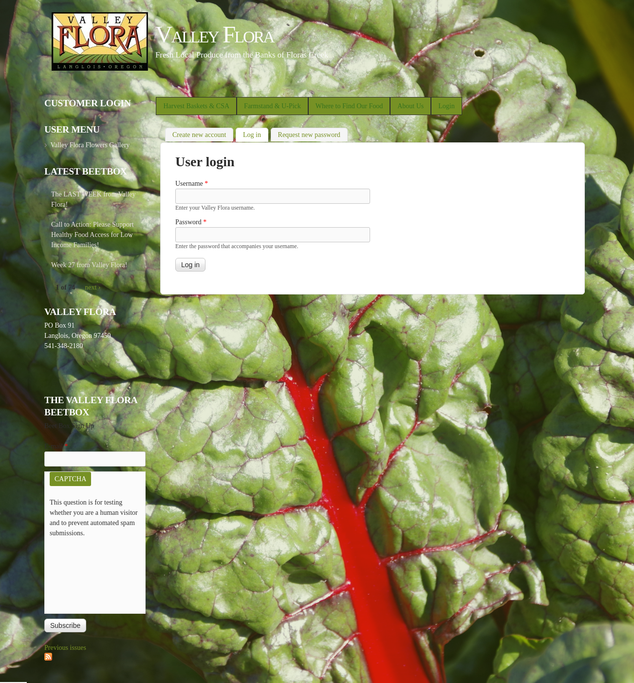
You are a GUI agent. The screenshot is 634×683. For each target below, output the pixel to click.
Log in (255, 133)
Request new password (309, 134)
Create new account (199, 134)
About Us (410, 106)
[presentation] (90, 573)
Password (190, 222)
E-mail (56, 446)
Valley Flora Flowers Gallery (90, 145)
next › (92, 287)
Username (191, 183)
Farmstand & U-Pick (272, 106)
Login (446, 106)
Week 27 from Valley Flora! (89, 265)
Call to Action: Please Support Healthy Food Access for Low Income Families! (92, 235)
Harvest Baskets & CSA (196, 106)
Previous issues (65, 647)
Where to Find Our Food (349, 106)
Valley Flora (214, 34)
